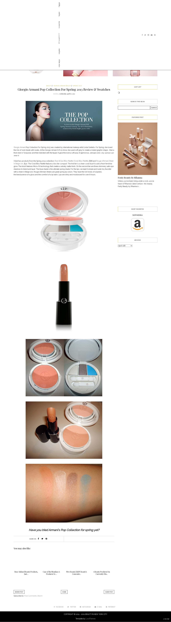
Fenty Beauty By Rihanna (130, 177)
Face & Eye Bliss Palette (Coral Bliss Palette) (71, 161)
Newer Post (19, 592)
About (51, 3)
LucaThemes (91, 619)
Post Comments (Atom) (33, 596)
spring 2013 (77, 86)
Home (19, 3)
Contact (60, 3)
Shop (26, 3)
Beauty (33, 3)
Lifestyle (42, 3)
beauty (48, 86)
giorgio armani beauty (62, 86)
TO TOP (166, 619)
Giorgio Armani (19, 147)
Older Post (109, 592)
